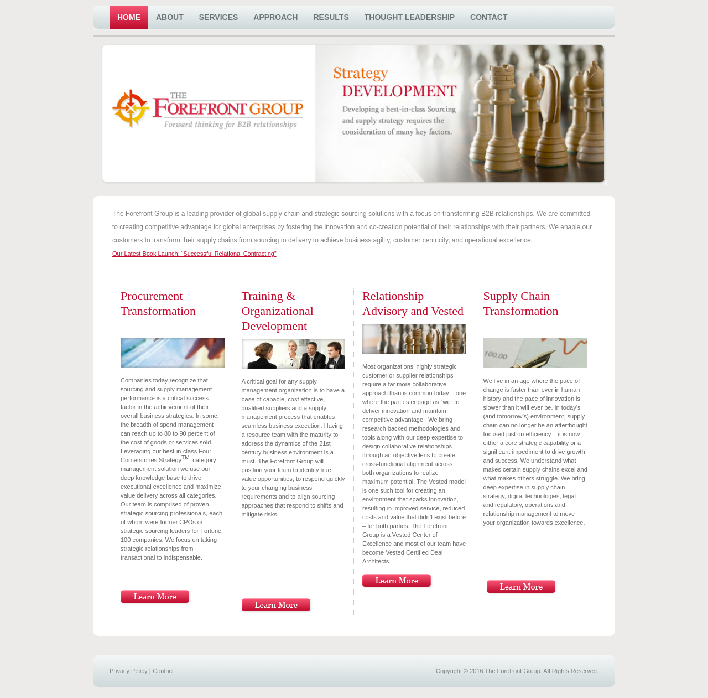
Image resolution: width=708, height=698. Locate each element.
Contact (488, 17)
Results (330, 17)
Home (128, 17)
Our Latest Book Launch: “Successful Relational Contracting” (194, 253)
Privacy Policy (128, 671)
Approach (275, 17)
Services (218, 17)
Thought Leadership (410, 17)
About (170, 17)
